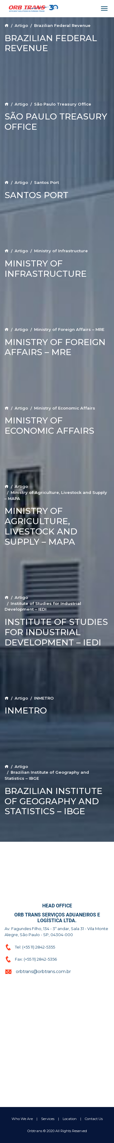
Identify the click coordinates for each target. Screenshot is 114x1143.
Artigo (21, 25)
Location (70, 1119)
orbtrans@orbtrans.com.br (43, 971)
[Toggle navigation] (104, 8)
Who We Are (22, 1119)
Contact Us (94, 1119)
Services (47, 1119)
